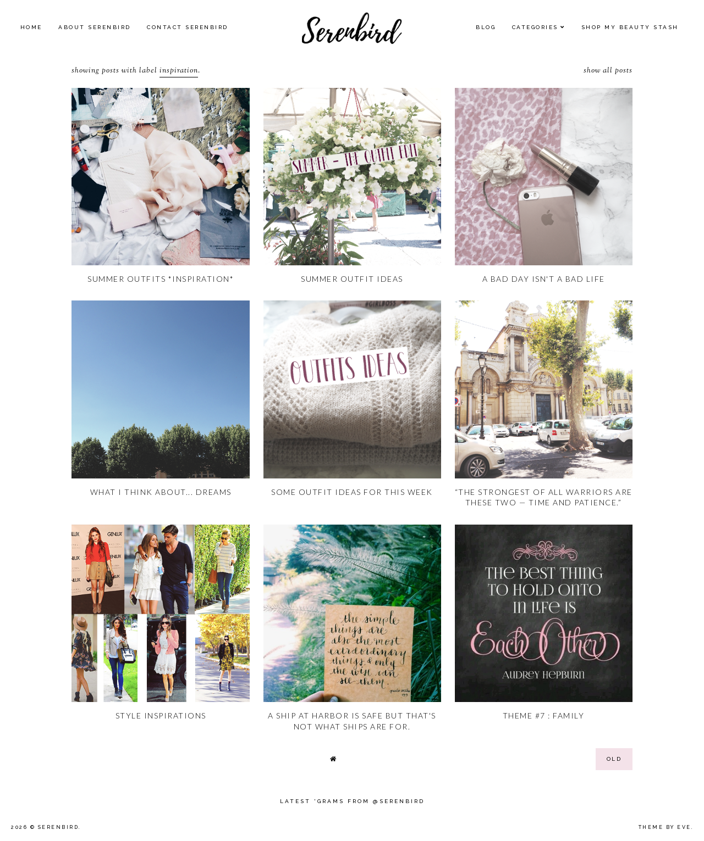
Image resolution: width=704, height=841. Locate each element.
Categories (535, 27)
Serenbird (58, 827)
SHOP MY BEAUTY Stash (630, 27)
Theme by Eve (665, 827)
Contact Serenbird (187, 27)
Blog (486, 27)
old (614, 759)
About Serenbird (94, 27)
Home (31, 27)
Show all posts (608, 71)
